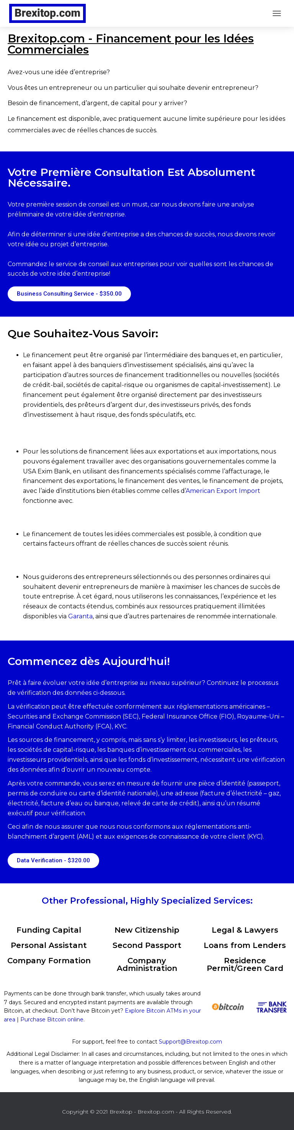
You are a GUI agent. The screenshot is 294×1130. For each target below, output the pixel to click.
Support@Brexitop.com (190, 1041)
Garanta (80, 616)
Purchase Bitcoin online (51, 1019)
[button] (69, 293)
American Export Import (223, 490)
